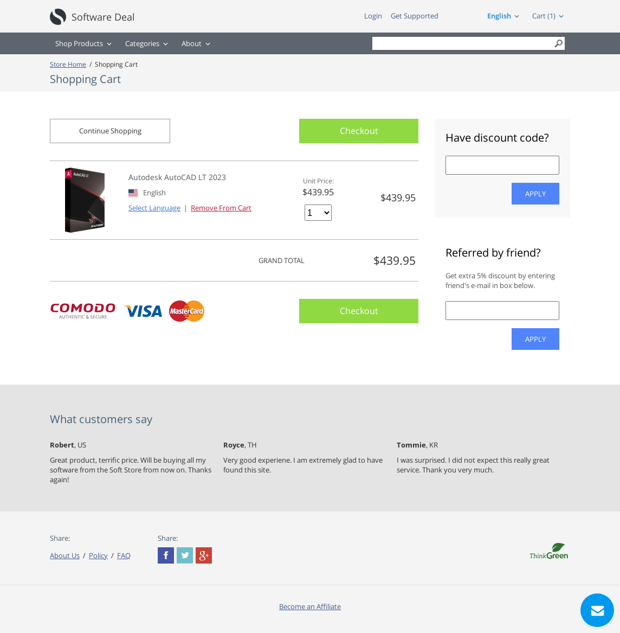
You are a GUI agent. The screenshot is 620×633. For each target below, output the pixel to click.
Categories (142, 43)
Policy (98, 555)
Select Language (154, 208)
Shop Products (79, 43)
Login (373, 16)
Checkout (359, 131)
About (192, 43)
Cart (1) (544, 16)
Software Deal (103, 16)
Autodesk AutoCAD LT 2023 (177, 177)
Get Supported (414, 16)
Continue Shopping (110, 131)
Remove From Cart (221, 208)
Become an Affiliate (310, 606)
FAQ (124, 555)
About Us (65, 555)
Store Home (68, 64)
